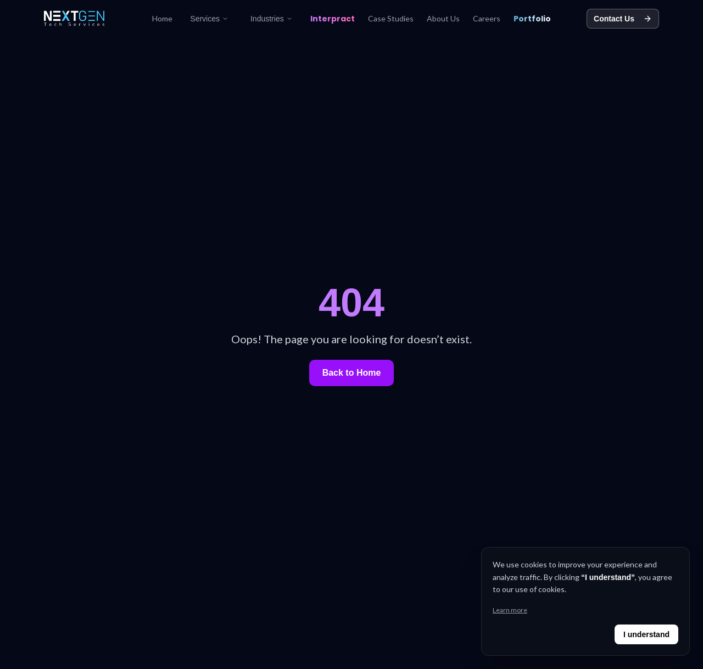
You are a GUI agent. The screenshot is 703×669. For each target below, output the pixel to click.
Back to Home (351, 372)
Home (162, 18)
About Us (443, 18)
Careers (486, 18)
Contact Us (623, 18)
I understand (646, 634)
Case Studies (391, 18)
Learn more (510, 610)
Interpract (332, 18)
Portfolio (532, 18)
